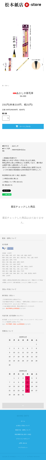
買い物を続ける (7, 185)
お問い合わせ (23, 443)
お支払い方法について (23, 425)
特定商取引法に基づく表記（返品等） (14, 175)
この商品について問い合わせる (12, 182)
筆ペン (7, 85)
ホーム (23, 421)
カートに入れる (23, 126)
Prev (3, 64)
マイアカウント (23, 447)
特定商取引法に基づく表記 (23, 434)
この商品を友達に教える (10, 178)
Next (42, 64)
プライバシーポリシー (23, 438)
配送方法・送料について (23, 430)
